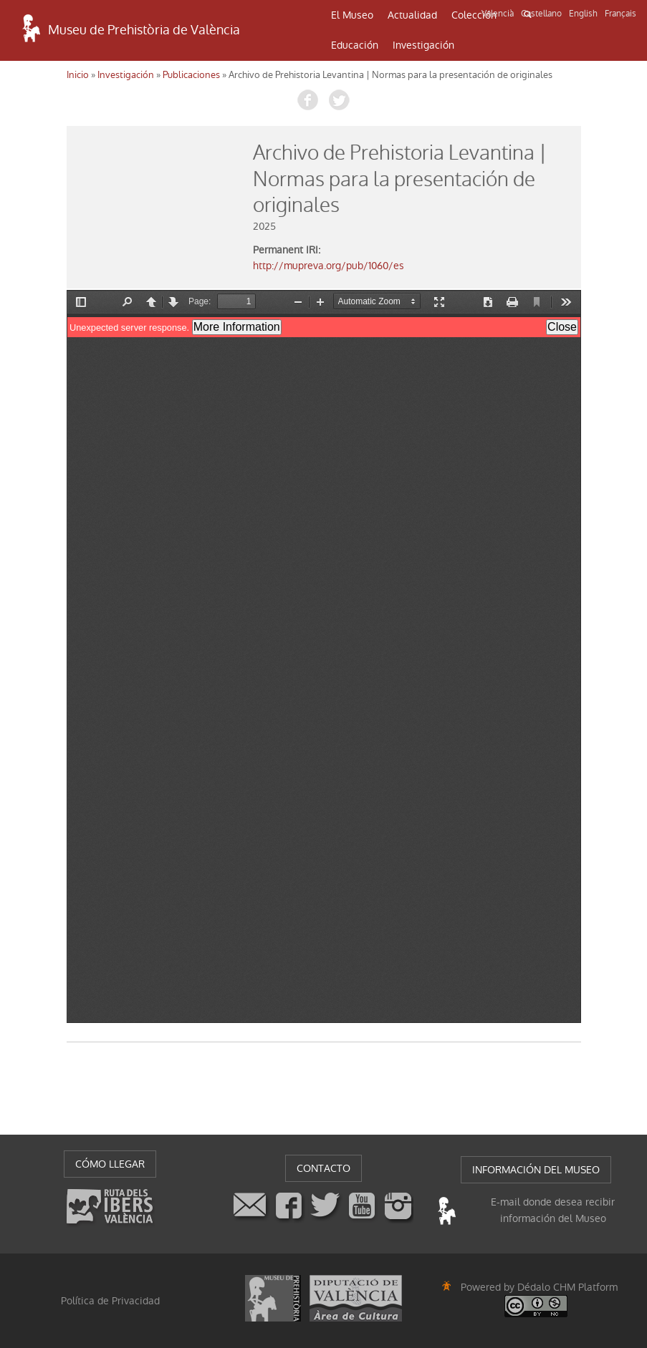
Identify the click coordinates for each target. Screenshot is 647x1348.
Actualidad (412, 15)
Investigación (423, 45)
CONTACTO (323, 1168)
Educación (354, 45)
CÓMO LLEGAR (110, 1164)
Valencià (497, 13)
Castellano (541, 13)
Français (620, 13)
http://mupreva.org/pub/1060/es (328, 265)
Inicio (78, 75)
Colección (474, 15)
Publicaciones (191, 75)
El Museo (352, 15)
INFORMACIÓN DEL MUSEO (536, 1170)
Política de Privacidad (110, 1301)
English (583, 13)
